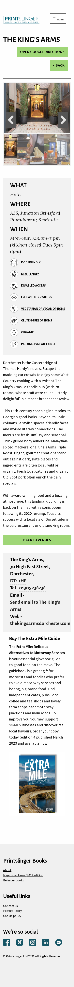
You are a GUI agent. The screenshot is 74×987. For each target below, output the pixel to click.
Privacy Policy (12, 911)
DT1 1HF (18, 580)
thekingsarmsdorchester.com (40, 623)
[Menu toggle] (58, 18)
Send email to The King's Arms (35, 606)
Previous (11, 120)
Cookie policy (12, 916)
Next (63, 120)
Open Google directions (42, 52)
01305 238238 (32, 587)
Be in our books (13, 880)
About (7, 870)
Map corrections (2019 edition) (23, 875)
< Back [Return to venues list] (59, 65)
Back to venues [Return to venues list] (37, 540)
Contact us (10, 906)
